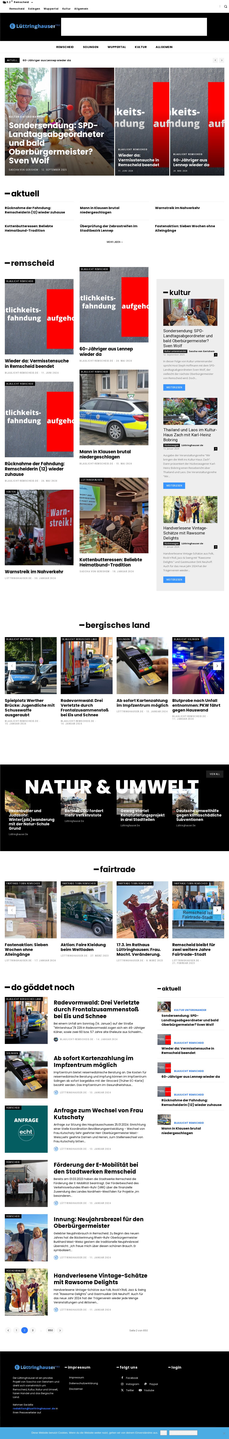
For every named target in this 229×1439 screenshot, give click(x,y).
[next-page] (217, 666)
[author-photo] (56, 1040)
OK (163, 1432)
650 (50, 1331)
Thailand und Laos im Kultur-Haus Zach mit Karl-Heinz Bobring (190, 435)
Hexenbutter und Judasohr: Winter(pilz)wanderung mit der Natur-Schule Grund (31, 820)
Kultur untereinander (26, 116)
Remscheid (13, 1108)
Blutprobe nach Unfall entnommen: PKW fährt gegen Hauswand (196, 705)
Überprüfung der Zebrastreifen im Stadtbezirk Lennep (108, 228)
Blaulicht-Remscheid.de (21, 372)
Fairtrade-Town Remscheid (23, 884)
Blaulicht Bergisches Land (79, 639)
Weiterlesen (174, 387)
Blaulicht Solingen (186, 639)
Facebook (132, 1378)
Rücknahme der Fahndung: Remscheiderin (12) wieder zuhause (35, 210)
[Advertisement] (134, 27)
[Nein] (224, 1433)
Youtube (149, 1391)
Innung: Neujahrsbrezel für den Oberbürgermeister (99, 1223)
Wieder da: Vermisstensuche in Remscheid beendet (62, 60)
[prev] (215, 60)
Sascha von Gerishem (95, 571)
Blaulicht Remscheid (133, 149)
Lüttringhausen (91, 479)
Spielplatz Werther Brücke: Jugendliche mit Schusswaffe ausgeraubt (30, 708)
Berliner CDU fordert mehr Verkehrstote (84, 814)
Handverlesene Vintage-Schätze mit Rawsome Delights (185, 533)
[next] (221, 60)
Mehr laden (114, 241)
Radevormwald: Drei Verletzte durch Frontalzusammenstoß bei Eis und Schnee (85, 708)
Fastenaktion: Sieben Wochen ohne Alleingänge (185, 228)
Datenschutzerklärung (183, 1432)
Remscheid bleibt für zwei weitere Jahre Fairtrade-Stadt (193, 950)
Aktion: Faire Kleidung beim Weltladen (83, 948)
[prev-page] (12, 666)
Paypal (153, 1385)
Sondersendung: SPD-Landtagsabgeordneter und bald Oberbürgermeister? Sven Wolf (188, 338)
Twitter (130, 1391)
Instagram (132, 1385)
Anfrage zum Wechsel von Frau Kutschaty (99, 1114)
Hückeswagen (171, 445)
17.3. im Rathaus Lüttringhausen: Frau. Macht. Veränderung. (139, 950)
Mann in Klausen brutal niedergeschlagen (99, 210)
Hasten (11, 491)
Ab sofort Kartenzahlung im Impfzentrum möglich (142, 703)
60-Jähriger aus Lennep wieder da (106, 351)
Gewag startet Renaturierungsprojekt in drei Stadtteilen (142, 816)
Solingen (124, 639)
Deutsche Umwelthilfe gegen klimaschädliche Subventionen (198, 816)
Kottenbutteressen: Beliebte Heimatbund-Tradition (29, 228)
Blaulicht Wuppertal (20, 639)
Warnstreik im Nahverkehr (177, 208)
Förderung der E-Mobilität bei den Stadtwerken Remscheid (97, 1169)
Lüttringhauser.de (18, 578)
